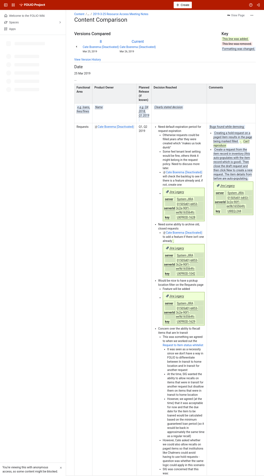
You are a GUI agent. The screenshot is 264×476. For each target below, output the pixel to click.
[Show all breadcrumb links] (88, 14)
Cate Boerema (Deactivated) (101, 47)
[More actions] (252, 15)
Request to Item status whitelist (183, 345)
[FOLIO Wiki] (32, 5)
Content (79, 14)
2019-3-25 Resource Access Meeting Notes (120, 14)
